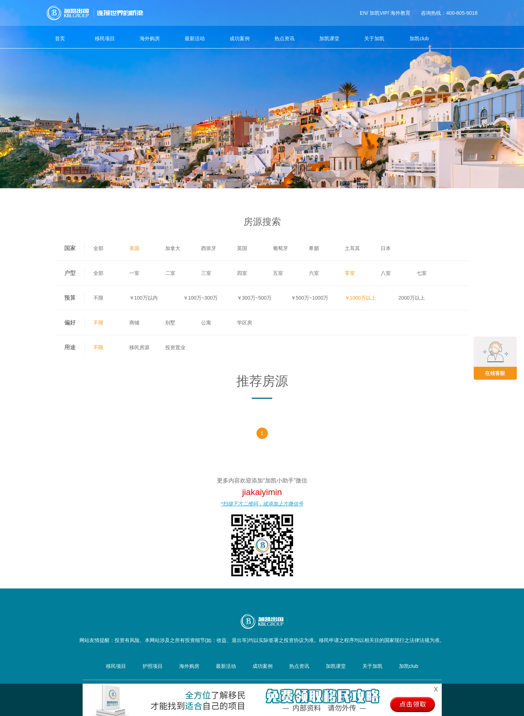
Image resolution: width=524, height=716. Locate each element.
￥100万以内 (143, 298)
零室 (350, 273)
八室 (386, 273)
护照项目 (153, 666)
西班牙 (208, 248)
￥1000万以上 (360, 298)
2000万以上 (412, 298)
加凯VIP (379, 13)
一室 (134, 273)
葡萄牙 (280, 248)
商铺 (134, 322)
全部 (98, 248)
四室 (242, 273)
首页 (60, 38)
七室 (422, 273)
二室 (170, 273)
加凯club (419, 38)
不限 (98, 298)
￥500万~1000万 (310, 298)
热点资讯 (284, 38)
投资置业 (175, 347)
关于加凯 (374, 38)
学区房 (244, 322)
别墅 (170, 322)
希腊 (314, 248)
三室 (206, 273)
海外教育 (400, 13)
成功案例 (239, 38)
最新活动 (195, 38)
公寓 (206, 322)
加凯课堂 (329, 38)
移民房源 (139, 347)
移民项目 (105, 38)
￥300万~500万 (254, 298)
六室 (314, 273)
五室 (278, 273)
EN (363, 13)
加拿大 (172, 248)
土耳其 (352, 248)
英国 (242, 248)
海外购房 (150, 38)
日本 (386, 248)
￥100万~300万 (200, 298)
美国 (134, 248)
